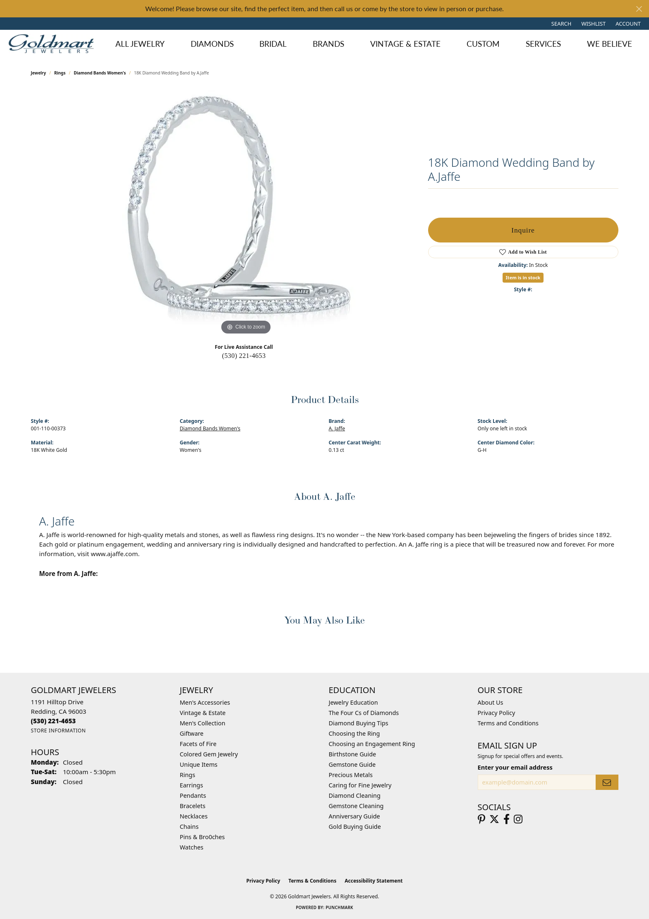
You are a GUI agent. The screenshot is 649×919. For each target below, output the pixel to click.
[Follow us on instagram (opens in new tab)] (518, 819)
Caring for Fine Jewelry (360, 785)
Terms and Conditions (508, 723)
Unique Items (199, 764)
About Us (490, 702)
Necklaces (194, 816)
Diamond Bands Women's (100, 73)
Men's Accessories (205, 702)
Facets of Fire (198, 744)
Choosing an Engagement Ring (372, 744)
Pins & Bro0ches (202, 837)
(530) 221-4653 (244, 355)
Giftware (192, 733)
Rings (59, 73)
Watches (192, 847)
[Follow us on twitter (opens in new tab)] (494, 819)
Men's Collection (202, 723)
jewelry (38, 73)
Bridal (273, 43)
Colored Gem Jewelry (209, 754)
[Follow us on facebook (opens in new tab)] (506, 819)
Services (543, 43)
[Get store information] (58, 730)
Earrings (191, 785)
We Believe (609, 43)
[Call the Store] (53, 721)
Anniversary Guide (354, 816)
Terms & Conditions (312, 880)
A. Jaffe (337, 428)
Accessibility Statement (373, 880)
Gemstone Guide (352, 764)
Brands (328, 43)
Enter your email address (515, 767)
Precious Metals (351, 775)
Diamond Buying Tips (358, 723)
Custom (483, 43)
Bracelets (193, 806)
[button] (561, 23)
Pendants (193, 795)
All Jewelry (140, 43)
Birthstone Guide (352, 754)
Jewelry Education (353, 702)
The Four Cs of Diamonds (364, 713)
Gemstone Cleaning (356, 806)
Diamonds (212, 43)
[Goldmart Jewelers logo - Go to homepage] (53, 43)
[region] (246, 213)
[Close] (639, 9)
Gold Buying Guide (355, 826)
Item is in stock (523, 277)
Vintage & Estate (405, 43)
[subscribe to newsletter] (607, 782)
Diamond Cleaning (355, 795)
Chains (189, 826)
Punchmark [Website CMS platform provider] (339, 907)
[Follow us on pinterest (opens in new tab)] (481, 819)
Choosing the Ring (354, 733)
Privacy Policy (496, 713)
